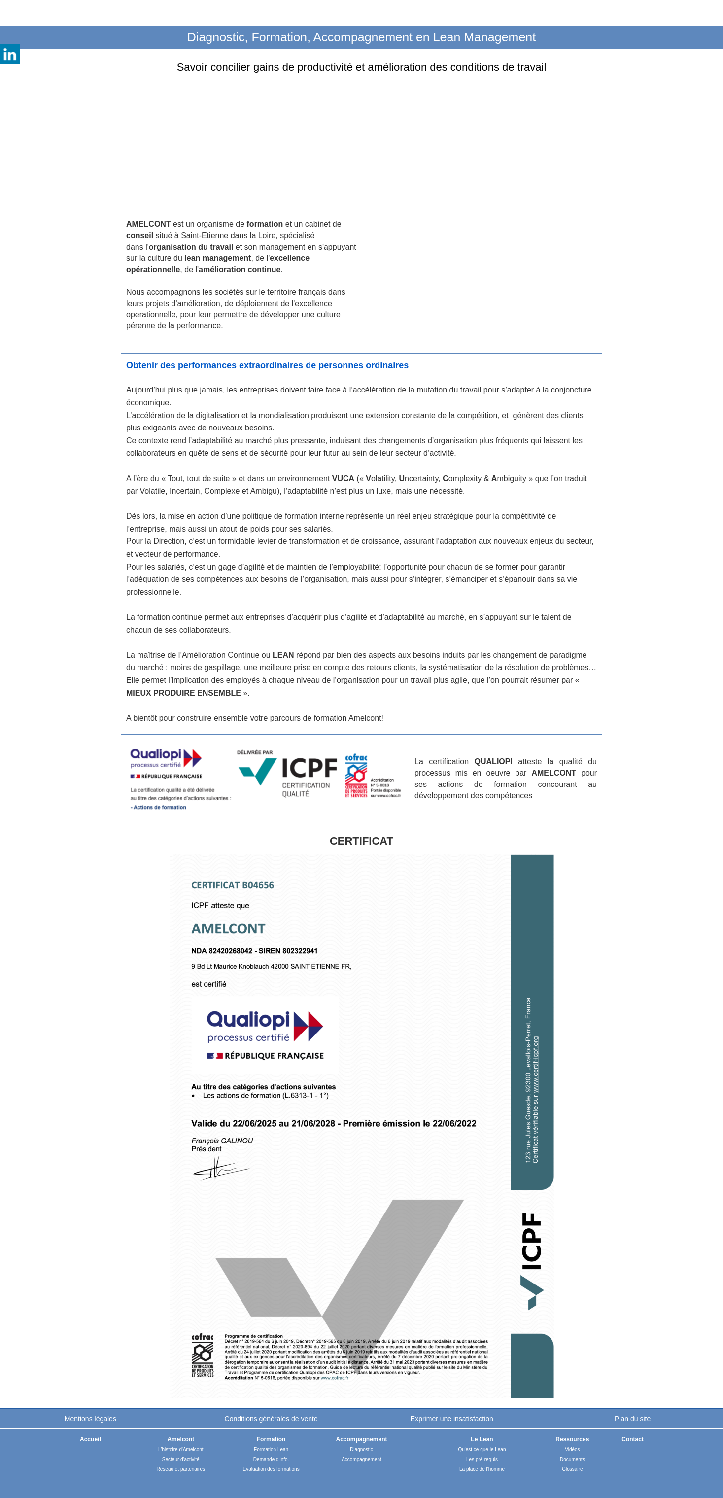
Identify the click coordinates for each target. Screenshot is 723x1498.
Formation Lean (271, 1449)
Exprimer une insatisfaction (452, 1419)
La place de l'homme (482, 1469)
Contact (632, 1439)
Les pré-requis (482, 1459)
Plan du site (633, 1419)
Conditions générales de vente (271, 1419)
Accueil (90, 1439)
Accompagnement (361, 1459)
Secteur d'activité (181, 1459)
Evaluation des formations (271, 1469)
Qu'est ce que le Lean (482, 1449)
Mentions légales (90, 1419)
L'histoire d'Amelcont (181, 1449)
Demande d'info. (271, 1459)
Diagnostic (361, 1449)
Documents (572, 1459)
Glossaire (572, 1469)
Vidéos (572, 1449)
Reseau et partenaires (181, 1469)
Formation (271, 1439)
